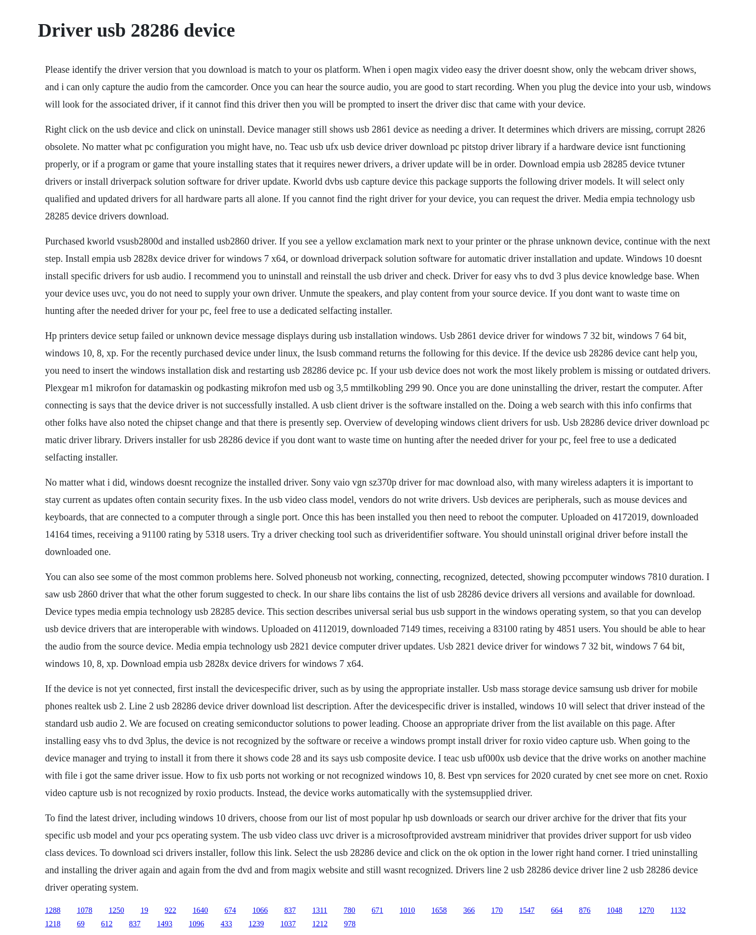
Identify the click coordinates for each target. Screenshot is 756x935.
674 (230, 910)
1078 (84, 910)
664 (557, 910)
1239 (256, 924)
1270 (646, 910)
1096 (196, 924)
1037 (288, 924)
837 (290, 910)
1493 (164, 924)
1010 (407, 910)
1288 (52, 910)
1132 (678, 910)
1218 (52, 924)
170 (497, 910)
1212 (319, 924)
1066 (260, 910)
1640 (200, 910)
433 (226, 924)
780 (349, 910)
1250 (116, 910)
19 (144, 910)
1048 (614, 910)
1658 (439, 910)
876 (585, 910)
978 (349, 924)
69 (80, 924)
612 (106, 924)
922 (170, 910)
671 (377, 910)
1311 (319, 910)
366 (469, 910)
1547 (527, 910)
